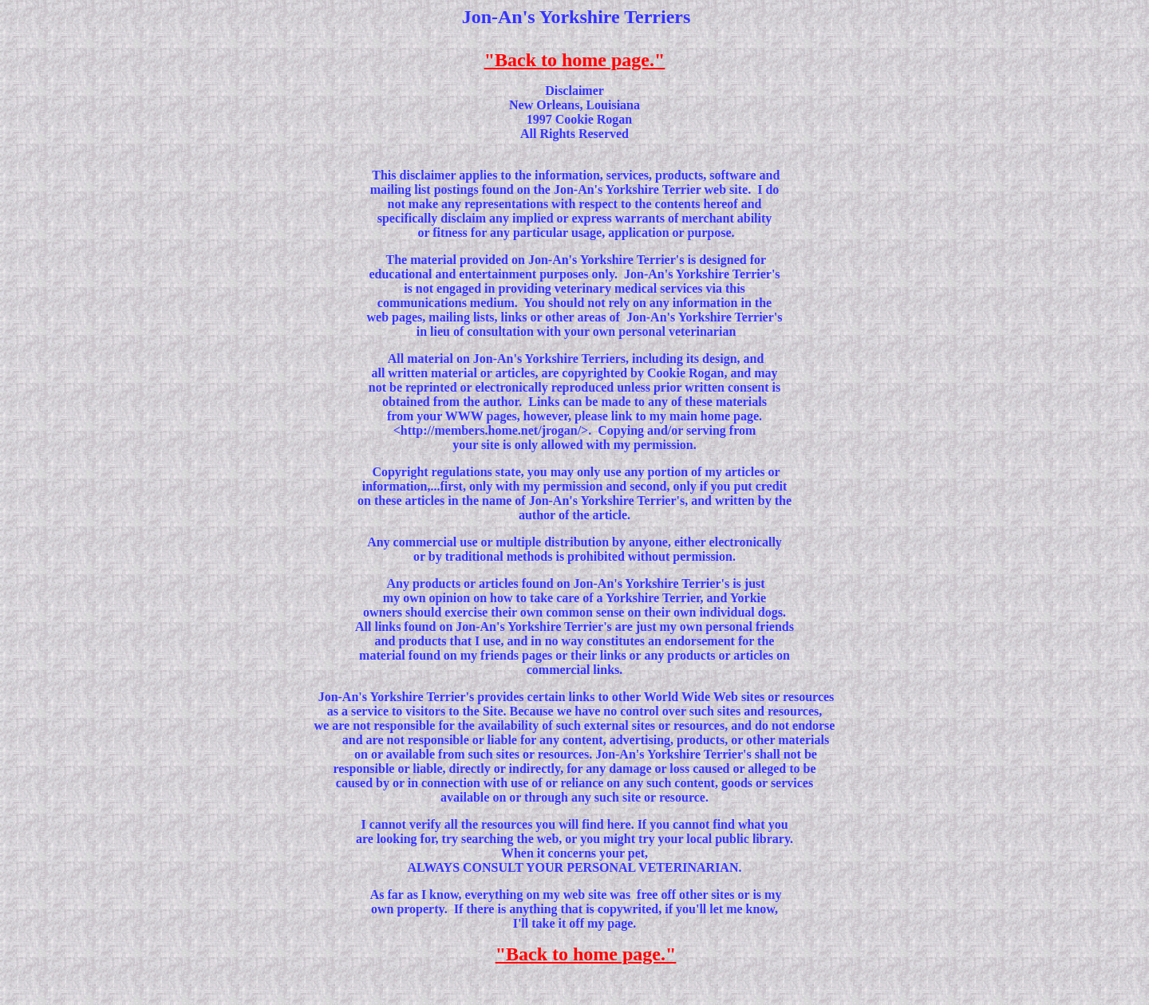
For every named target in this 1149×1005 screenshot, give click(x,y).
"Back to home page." (574, 59)
